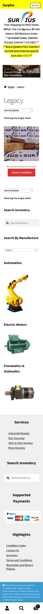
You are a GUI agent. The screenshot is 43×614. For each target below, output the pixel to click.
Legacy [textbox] (21, 250)
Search (21, 608)
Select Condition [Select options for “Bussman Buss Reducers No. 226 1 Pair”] (21, 172)
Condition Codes (16, 545)
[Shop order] (18, 110)
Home (11, 86)
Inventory (12, 555)
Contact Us (12, 550)
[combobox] (21, 249)
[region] (21, 71)
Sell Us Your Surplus (20, 443)
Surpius (8, 5)
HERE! (26, 55)
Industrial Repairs (19, 433)
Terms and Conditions (19, 560)
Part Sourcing (16, 438)
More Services (16, 448)
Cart (34, 606)
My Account (7, 608)
